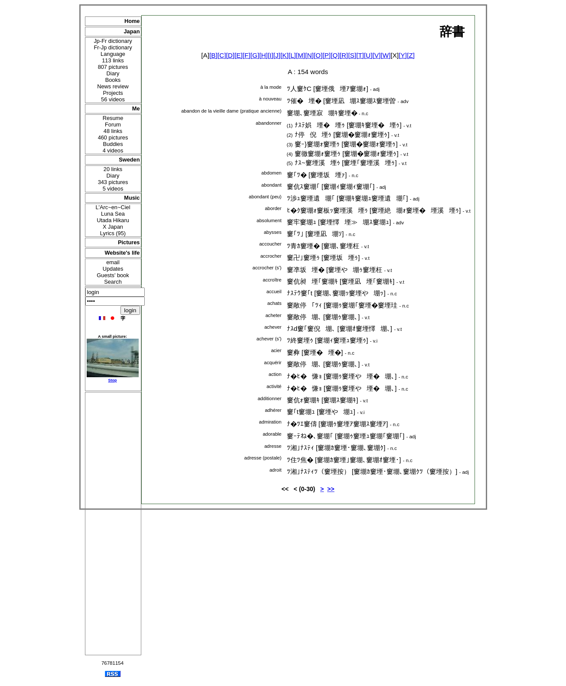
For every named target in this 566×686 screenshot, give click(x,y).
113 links (113, 60)
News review (113, 86)
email (113, 262)
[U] (368, 55)
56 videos (113, 99)
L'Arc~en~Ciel (113, 207)
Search (113, 281)
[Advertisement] (113, 524)
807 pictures (113, 67)
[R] (344, 55)
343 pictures (113, 182)
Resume (113, 118)
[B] (213, 55)
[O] (318, 55)
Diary (113, 73)
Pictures (129, 242)
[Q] (335, 55)
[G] (254, 55)
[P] (326, 55)
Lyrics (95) (113, 233)
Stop (112, 380)
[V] (376, 55)
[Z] (411, 55)
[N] (309, 55)
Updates (113, 268)
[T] (360, 55)
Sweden (129, 159)
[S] (352, 55)
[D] (230, 55)
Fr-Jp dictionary (113, 47)
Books (113, 80)
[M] (300, 55)
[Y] (403, 55)
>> (330, 488)
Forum (113, 124)
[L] (292, 55)
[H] (263, 55)
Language (113, 54)
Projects (113, 93)
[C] (222, 55)
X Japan (113, 226)
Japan (132, 31)
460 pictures (113, 137)
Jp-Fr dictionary (113, 41)
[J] (276, 55)
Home (132, 21)
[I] (270, 55)
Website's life (122, 252)
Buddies (113, 144)
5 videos (113, 188)
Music (132, 197)
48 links (113, 131)
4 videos (113, 150)
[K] (284, 55)
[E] (238, 55)
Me (136, 108)
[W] (385, 55)
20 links (113, 169)
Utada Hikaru (113, 220)
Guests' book (113, 275)
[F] (246, 55)
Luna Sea (113, 213)
